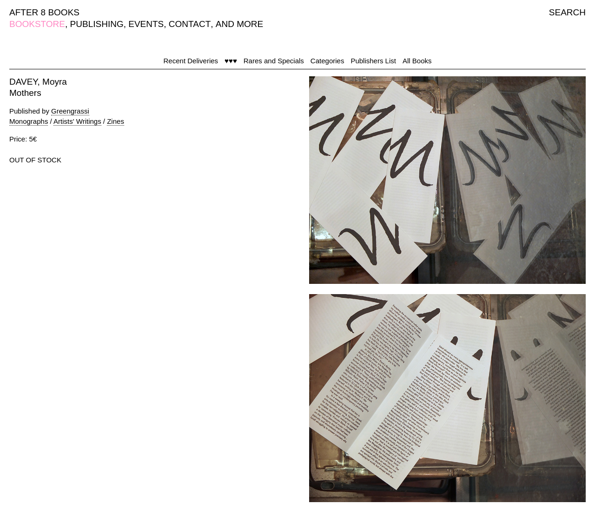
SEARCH (567, 12)
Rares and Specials (274, 61)
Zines (115, 121)
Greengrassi (70, 111)
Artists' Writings (77, 121)
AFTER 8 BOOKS (44, 12)
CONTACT (190, 24)
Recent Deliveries (191, 61)
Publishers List (373, 61)
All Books (417, 61)
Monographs (28, 121)
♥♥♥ (231, 61)
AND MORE (239, 24)
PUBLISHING (97, 24)
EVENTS (146, 24)
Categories (327, 61)
